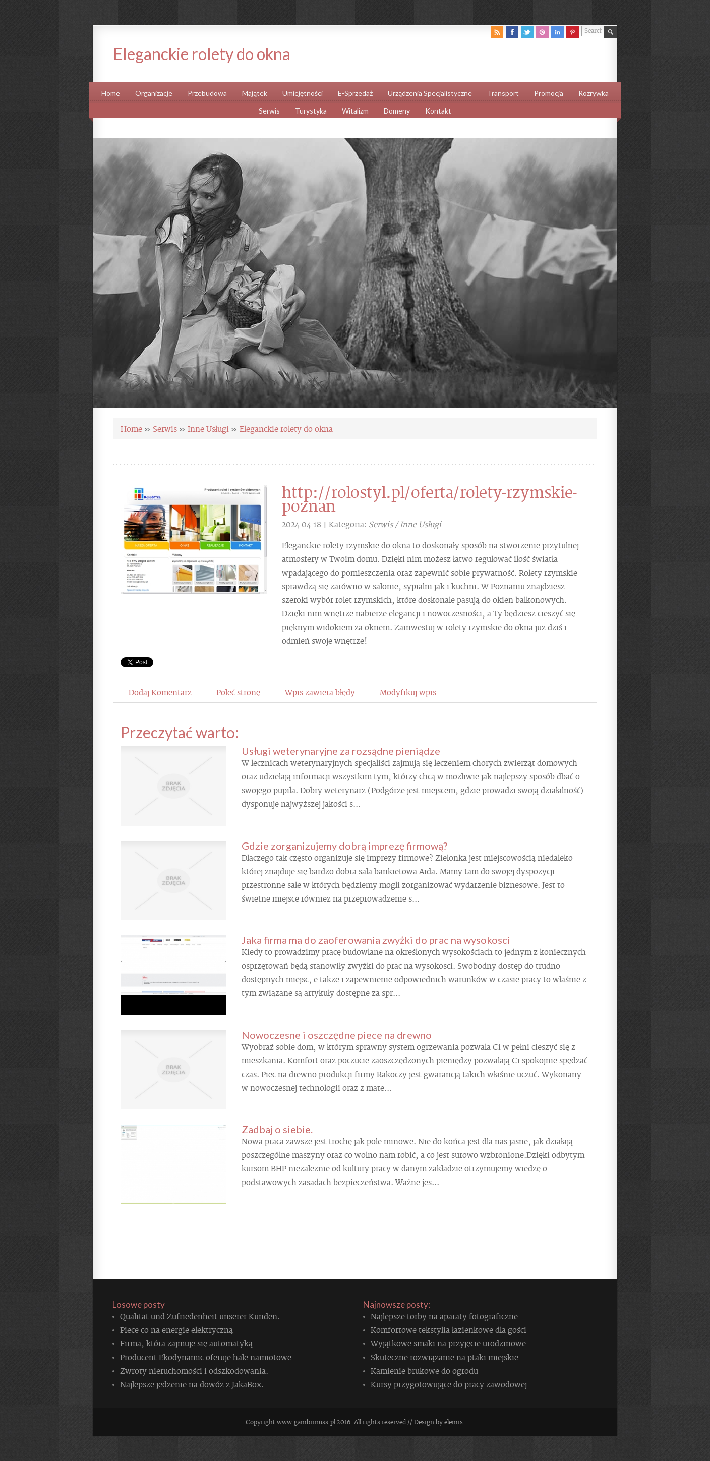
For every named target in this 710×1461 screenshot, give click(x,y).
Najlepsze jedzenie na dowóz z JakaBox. (192, 1383)
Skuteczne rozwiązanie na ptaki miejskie (444, 1356)
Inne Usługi (208, 428)
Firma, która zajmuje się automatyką (186, 1342)
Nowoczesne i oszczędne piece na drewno (337, 1035)
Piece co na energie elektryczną (176, 1329)
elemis (453, 1421)
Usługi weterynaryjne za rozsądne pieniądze (341, 751)
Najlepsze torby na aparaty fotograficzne (444, 1315)
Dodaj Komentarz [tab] (160, 691)
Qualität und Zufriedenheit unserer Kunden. (200, 1315)
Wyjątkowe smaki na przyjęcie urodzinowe (448, 1342)
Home (131, 428)
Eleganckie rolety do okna (286, 428)
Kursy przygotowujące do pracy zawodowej (449, 1383)
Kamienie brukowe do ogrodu (424, 1370)
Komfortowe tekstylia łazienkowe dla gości (448, 1329)
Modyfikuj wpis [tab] (408, 691)
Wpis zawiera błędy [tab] (320, 691)
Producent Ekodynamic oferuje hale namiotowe (205, 1356)
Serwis (165, 428)
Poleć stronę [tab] (238, 691)
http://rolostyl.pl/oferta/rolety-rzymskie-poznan (429, 498)
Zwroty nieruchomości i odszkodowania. (194, 1370)
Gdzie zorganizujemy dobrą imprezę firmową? (344, 845)
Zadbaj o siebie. (277, 1129)
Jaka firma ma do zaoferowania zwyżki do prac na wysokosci (376, 940)
